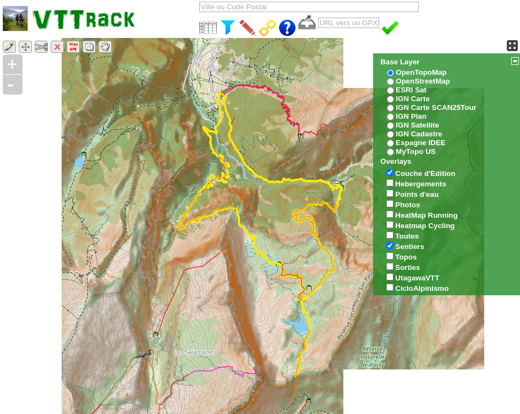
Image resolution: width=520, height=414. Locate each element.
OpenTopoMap (421, 72)
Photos (407, 205)
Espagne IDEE (420, 143)
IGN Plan (411, 116)
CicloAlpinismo (421, 288)
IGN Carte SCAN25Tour (436, 107)
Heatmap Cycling (425, 226)
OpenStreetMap (423, 81)
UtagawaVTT (417, 278)
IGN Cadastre (419, 134)
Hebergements (420, 184)
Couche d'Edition (425, 173)
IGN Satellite (417, 125)
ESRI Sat (411, 90)
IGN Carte (412, 99)
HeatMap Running (426, 215)
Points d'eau (417, 194)
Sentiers (409, 246)
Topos (406, 257)
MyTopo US (415, 151)
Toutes (407, 236)
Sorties (407, 267)
